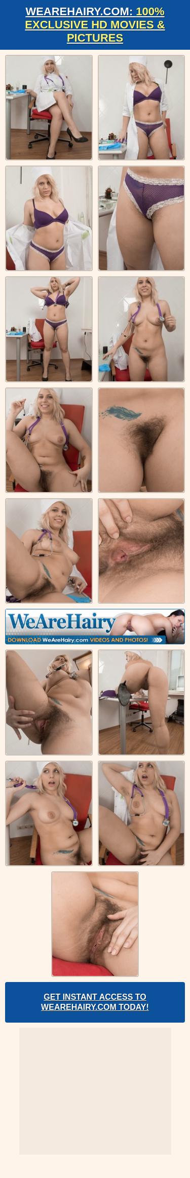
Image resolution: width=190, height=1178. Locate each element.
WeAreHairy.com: (95, 24)
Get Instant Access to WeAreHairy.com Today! (95, 1002)
